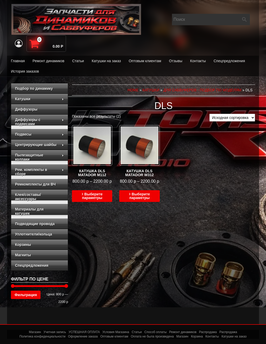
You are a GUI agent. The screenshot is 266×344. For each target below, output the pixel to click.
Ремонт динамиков (48, 61)
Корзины (23, 245)
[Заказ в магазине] (232, 118)
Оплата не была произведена (152, 336)
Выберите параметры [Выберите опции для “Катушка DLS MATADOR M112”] (92, 196)
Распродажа (208, 332)
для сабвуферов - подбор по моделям (202, 90)
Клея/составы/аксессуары (28, 197)
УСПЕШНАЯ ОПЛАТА (84, 332)
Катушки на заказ (106, 61)
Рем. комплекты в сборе (39, 172)
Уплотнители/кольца (33, 234)
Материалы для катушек (29, 211)
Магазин (35, 332)
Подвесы (39, 134)
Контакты (198, 61)
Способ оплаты (155, 332)
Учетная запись (55, 332)
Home (133, 90)
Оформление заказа (83, 336)
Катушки (39, 99)
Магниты (23, 255)
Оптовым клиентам (145, 61)
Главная (18, 61)
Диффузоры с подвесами (39, 122)
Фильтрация (26, 295)
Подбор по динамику (34, 88)
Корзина (197, 336)
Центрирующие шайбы (39, 145)
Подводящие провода (35, 224)
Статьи (78, 61)
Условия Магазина (115, 332)
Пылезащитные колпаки (39, 157)
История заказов (25, 71)
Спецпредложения (229, 61)
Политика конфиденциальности (42, 336)
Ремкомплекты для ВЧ (35, 184)
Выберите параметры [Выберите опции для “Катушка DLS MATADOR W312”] (139, 196)
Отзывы (175, 61)
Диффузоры (26, 109)
